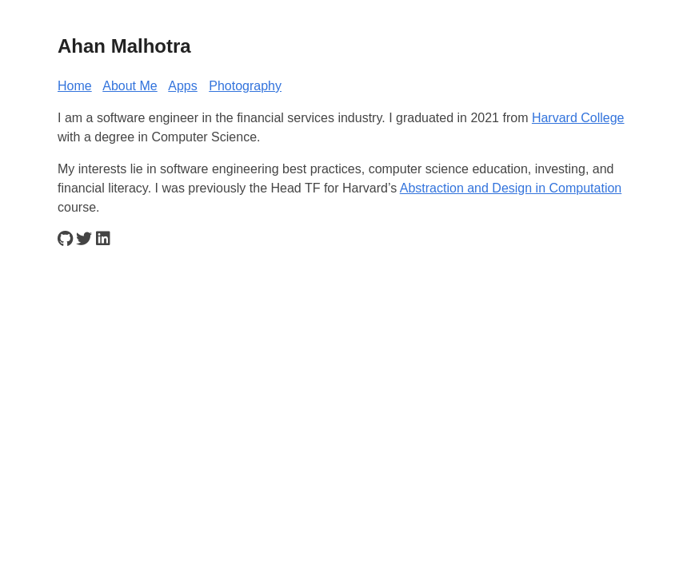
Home (75, 86)
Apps (182, 86)
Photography (245, 86)
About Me (129, 86)
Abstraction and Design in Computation (511, 188)
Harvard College (578, 118)
